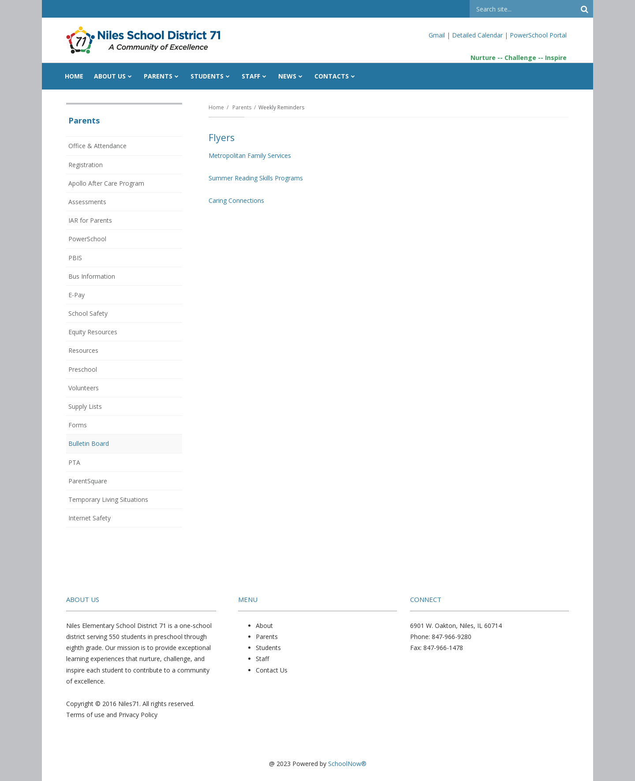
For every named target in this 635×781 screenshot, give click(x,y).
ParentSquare (87, 481)
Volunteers (83, 388)
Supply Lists (85, 406)
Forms (77, 425)
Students (268, 647)
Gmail (438, 35)
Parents (241, 107)
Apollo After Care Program (106, 183)
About (264, 625)
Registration (85, 165)
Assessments (87, 202)
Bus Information (91, 276)
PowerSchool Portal (538, 35)
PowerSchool (99, 240)
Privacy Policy (138, 714)
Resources (83, 350)
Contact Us (272, 670)
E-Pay (76, 295)
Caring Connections (236, 200)
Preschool (82, 369)
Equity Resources (92, 332)
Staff (262, 658)
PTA (74, 462)
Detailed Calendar (477, 35)
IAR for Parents (90, 220)
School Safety (88, 313)
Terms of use (85, 714)
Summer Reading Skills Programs (256, 178)
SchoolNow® (347, 763)
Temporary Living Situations (108, 499)
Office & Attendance (97, 146)
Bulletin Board (88, 443)
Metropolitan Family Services (250, 155)
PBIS (75, 258)
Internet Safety (89, 518)
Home (216, 107)
